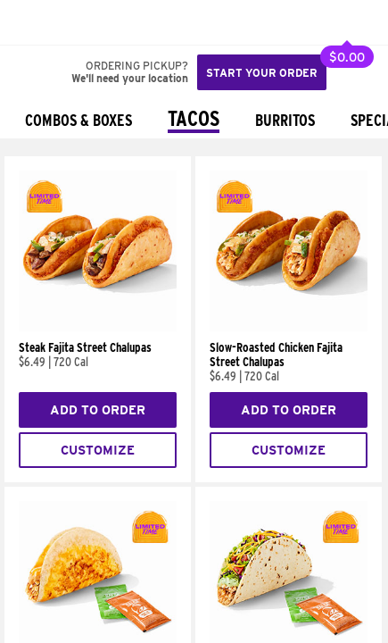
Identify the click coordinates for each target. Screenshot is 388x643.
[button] (73, 22)
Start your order (262, 72)
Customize (98, 450)
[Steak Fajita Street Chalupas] (98, 327)
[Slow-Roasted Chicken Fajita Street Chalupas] (288, 327)
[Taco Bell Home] (31, 22)
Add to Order (97, 410)
